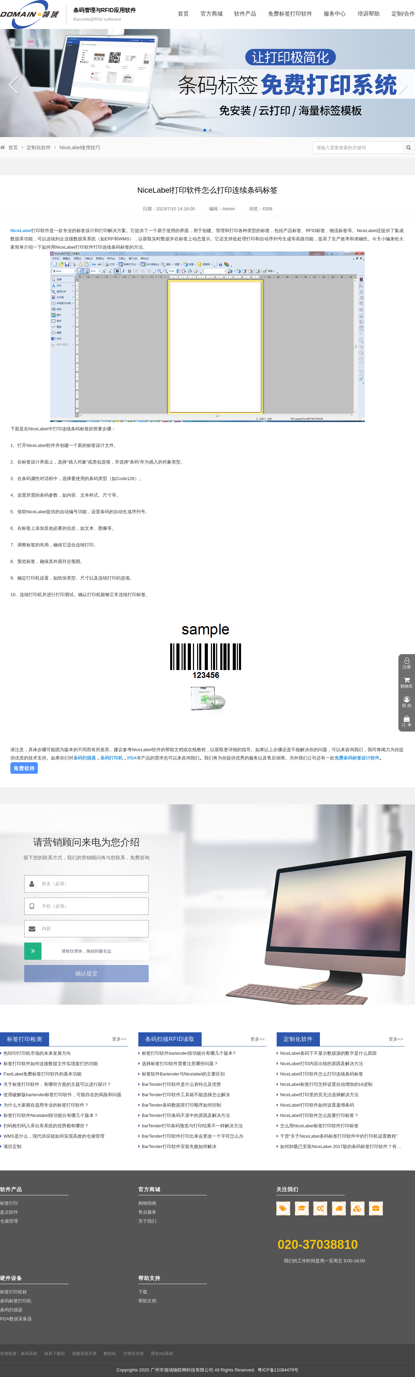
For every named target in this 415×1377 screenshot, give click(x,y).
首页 (183, 14)
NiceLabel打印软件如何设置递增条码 (315, 1105)
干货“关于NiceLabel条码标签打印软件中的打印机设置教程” (337, 1136)
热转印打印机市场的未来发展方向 (35, 1053)
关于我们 (147, 1221)
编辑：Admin (222, 208)
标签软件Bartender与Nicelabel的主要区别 (181, 1074)
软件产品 (245, 14)
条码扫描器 (11, 1309)
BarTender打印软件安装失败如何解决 (177, 1146)
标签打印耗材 (13, 1291)
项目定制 (10, 1146)
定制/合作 (403, 14)
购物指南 (147, 1203)
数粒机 (110, 1353)
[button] (204, 130)
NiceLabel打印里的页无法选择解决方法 (318, 1094)
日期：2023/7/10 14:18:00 (169, 208)
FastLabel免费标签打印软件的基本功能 (41, 1074)
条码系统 (29, 1353)
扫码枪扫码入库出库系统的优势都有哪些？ (44, 1125)
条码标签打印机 (15, 1300)
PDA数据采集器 (16, 1318)
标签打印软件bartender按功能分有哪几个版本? (187, 1053)
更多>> (119, 1039)
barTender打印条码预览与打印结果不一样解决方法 (190, 1125)
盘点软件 (9, 1212)
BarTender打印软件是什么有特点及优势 (179, 1084)
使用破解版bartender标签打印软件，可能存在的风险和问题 (60, 1094)
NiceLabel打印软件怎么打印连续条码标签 (320, 1074)
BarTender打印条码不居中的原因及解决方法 (184, 1115)
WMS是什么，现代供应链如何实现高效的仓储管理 (52, 1136)
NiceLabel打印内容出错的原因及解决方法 (320, 1063)
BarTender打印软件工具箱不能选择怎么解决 (184, 1094)
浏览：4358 (261, 208)
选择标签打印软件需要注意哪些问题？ (178, 1063)
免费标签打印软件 (290, 14)
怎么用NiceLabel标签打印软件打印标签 (318, 1125)
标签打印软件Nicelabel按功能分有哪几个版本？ (49, 1115)
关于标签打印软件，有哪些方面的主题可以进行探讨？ (55, 1084)
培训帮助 (369, 14)
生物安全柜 (133, 1353)
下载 (142, 1291)
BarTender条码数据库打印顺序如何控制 (179, 1105)
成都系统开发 (84, 1353)
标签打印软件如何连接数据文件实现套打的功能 (49, 1063)
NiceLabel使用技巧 (79, 147)
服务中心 (335, 14)
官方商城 (212, 14)
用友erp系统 (162, 1353)
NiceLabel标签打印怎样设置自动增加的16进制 (324, 1084)
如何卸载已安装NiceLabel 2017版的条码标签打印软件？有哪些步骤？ (341, 1146)
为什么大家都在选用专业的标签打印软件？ (44, 1105)
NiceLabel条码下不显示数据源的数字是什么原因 (327, 1053)
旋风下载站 (54, 1353)
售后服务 (147, 1212)
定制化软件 (39, 147)
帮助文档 (147, 1300)
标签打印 (9, 1203)
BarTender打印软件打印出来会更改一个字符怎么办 (190, 1136)
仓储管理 (9, 1221)
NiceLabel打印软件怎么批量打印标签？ (318, 1115)
